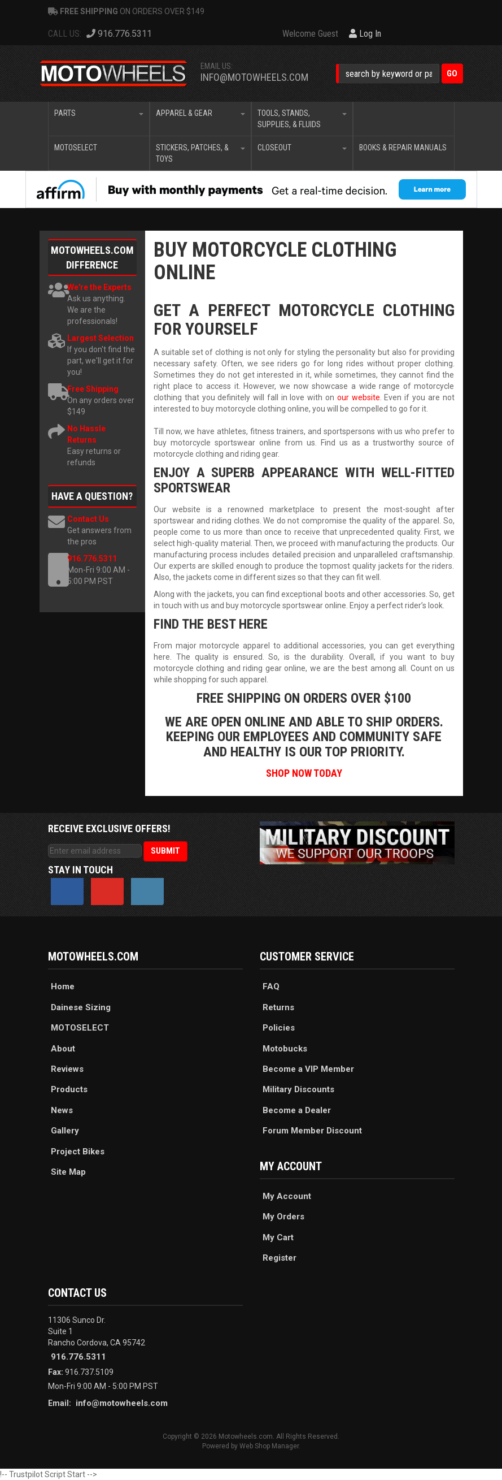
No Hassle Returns (86, 434)
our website (358, 397)
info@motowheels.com (254, 77)
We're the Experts (99, 287)
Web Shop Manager (269, 1446)
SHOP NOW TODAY (304, 773)
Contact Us (88, 518)
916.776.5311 (92, 558)
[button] (399, 74)
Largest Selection (100, 338)
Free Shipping (93, 388)
